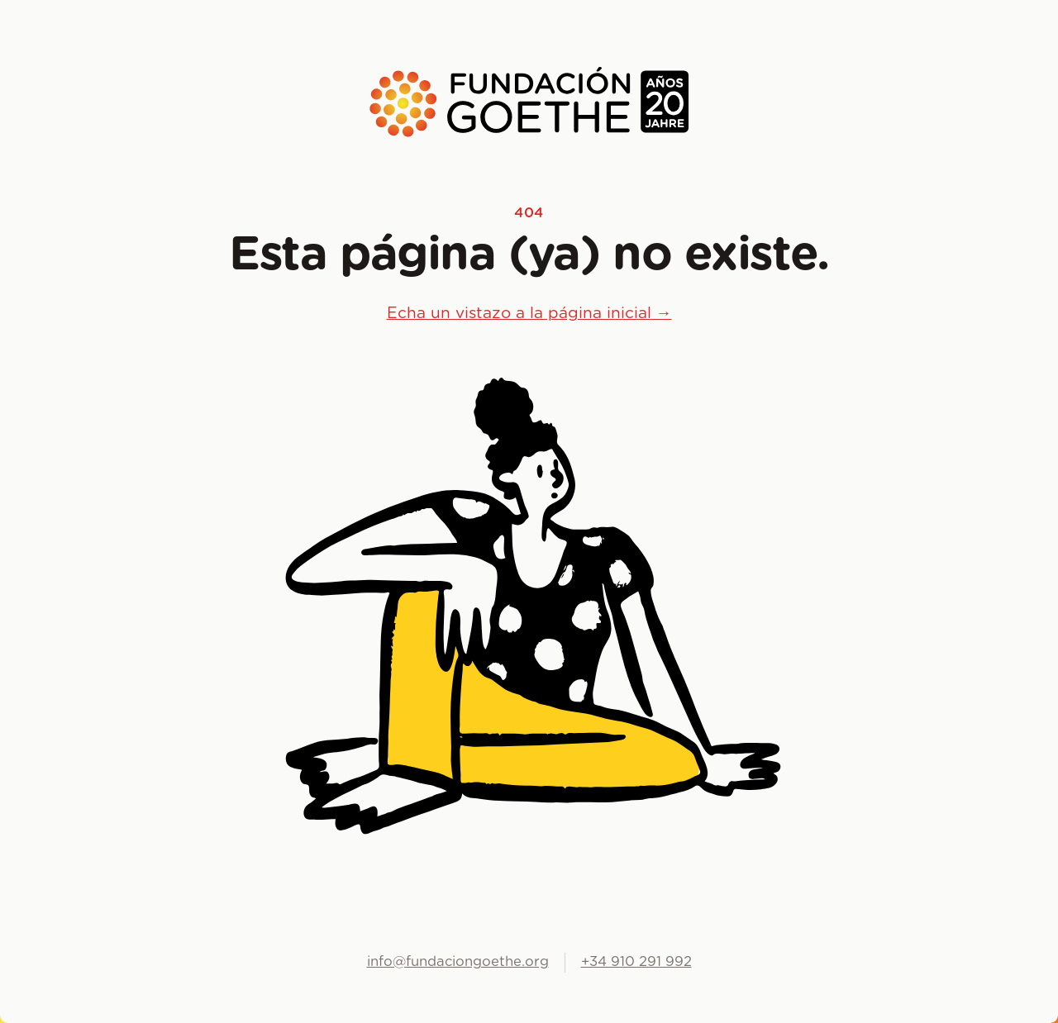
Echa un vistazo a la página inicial (529, 313)
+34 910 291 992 (636, 961)
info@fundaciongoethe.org (458, 961)
